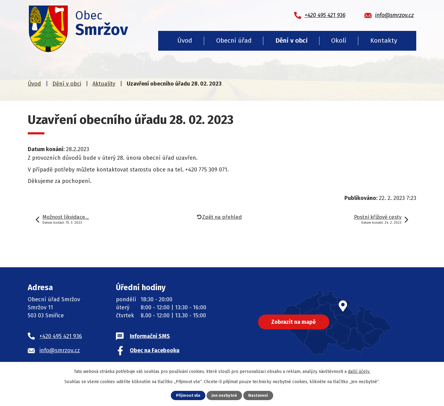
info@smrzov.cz (59, 350)
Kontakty (383, 40)
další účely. (359, 371)
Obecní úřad (234, 40)
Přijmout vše (188, 395)
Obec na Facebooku (154, 350)
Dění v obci (291, 40)
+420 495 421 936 (60, 336)
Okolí (338, 40)
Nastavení (258, 395)
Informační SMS (150, 336)
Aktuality (103, 83)
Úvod (184, 40)
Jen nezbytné (224, 395)
